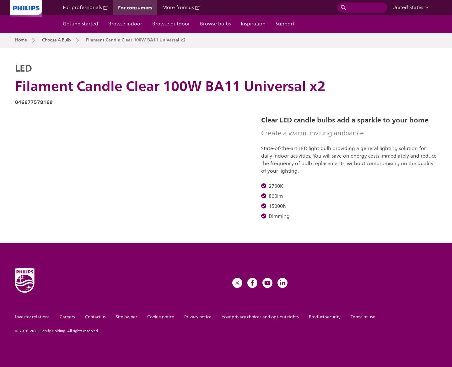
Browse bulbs (215, 24)
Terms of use (363, 317)
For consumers (135, 7)
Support (285, 24)
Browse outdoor (171, 24)
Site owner (126, 317)
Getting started (80, 24)
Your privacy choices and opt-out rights (260, 317)
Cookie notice (160, 317)
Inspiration (253, 24)
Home (21, 40)
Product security (325, 317)
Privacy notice (198, 317)
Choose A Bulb (56, 40)
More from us (181, 7)
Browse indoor (125, 24)
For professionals (85, 7)
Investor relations (32, 317)
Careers (67, 317)
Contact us (95, 317)
